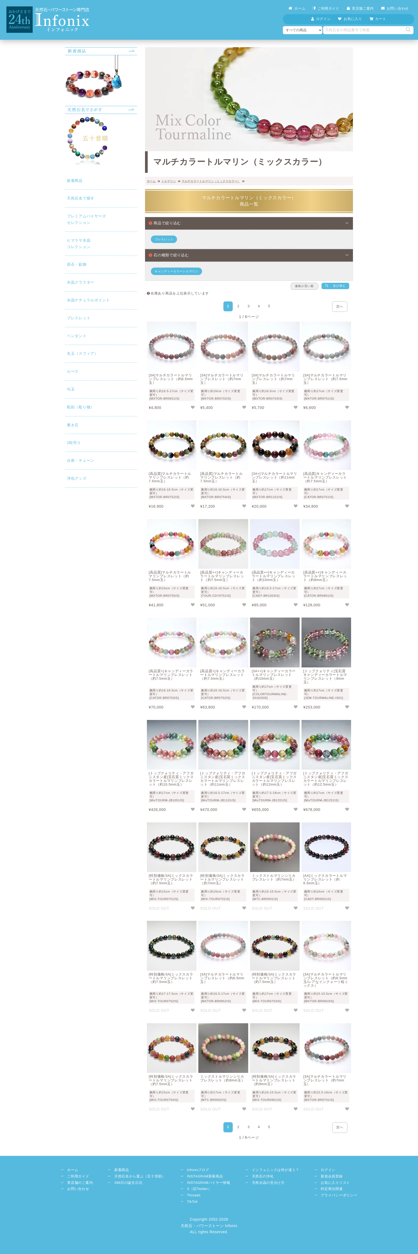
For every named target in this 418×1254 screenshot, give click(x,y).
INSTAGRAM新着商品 (205, 1176)
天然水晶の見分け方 (268, 1183)
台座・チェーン (80, 460)
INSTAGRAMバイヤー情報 (208, 1183)
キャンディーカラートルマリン (176, 271)
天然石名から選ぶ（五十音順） (140, 1176)
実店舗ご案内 (360, 8)
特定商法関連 (332, 1189)
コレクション (101, 243)
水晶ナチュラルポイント (88, 300)
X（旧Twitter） (199, 1189)
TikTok (192, 1202)
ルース (73, 371)
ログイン (328, 1170)
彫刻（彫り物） (80, 407)
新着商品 (75, 180)
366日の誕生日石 (128, 1183)
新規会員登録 (332, 1176)
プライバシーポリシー (339, 1195)
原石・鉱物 (77, 264)
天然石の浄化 (263, 1176)
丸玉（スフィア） (82, 353)
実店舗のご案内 (80, 1183)
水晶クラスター (80, 282)
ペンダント (77, 336)
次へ (339, 306)
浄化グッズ (77, 478)
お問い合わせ (395, 8)
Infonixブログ (198, 1170)
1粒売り (74, 442)
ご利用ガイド (326, 8)
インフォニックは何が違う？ (275, 1170)
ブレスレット (78, 318)
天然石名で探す (80, 198)
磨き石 (73, 425)
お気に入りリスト (335, 1183)
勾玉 (71, 389)
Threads (193, 1195)
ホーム (296, 8)
